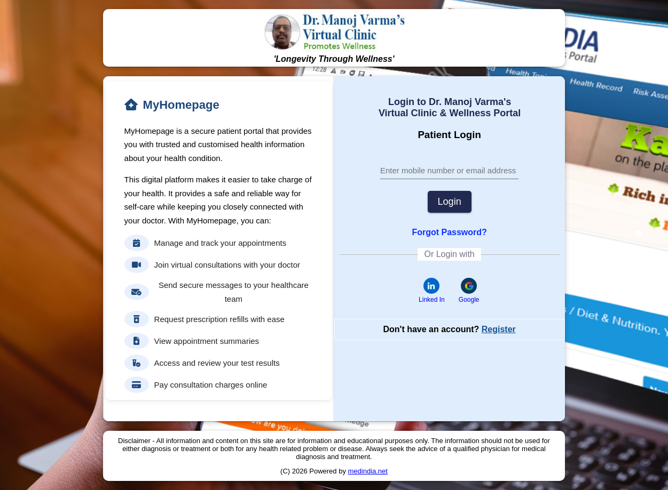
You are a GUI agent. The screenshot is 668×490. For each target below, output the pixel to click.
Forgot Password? (449, 232)
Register (499, 329)
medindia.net (368, 471)
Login (449, 201)
